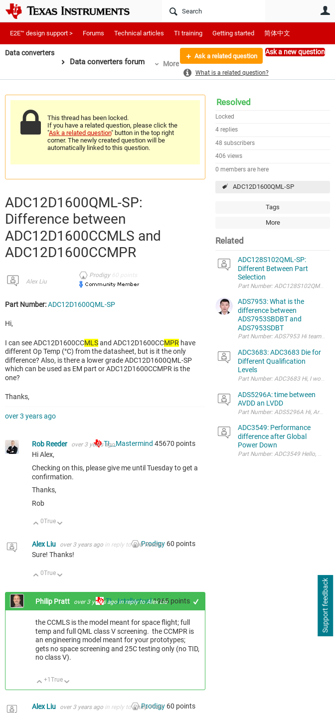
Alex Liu (36, 281)
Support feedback (325, 605)
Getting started (233, 33)
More (174, 64)
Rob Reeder (50, 444)
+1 (196, 601)
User (325, 10)
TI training (188, 33)
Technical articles (139, 33)
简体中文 (277, 33)
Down (60, 524)
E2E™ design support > (41, 33)
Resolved (233, 102)
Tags (273, 207)
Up (36, 524)
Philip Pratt (53, 601)
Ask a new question (295, 52)
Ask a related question (222, 56)
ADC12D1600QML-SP (263, 186)
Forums (93, 33)
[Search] (213, 11)
